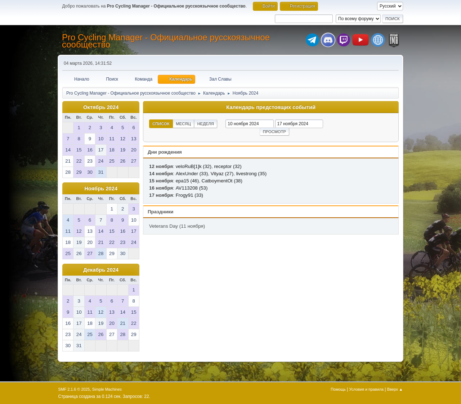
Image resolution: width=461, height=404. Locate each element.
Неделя (205, 124)
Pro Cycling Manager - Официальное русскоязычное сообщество (166, 40)
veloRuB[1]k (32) (193, 166)
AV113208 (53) (192, 188)
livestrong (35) (251, 173)
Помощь (338, 389)
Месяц (183, 124)
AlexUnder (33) (192, 173)
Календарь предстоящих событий (270, 107)
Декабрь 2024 (100, 270)
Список (161, 124)
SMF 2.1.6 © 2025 (74, 389)
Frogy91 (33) (189, 195)
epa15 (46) (187, 180)
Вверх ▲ (395, 389)
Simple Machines (107, 389)
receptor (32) (227, 166)
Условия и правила (366, 389)
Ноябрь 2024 (100, 188)
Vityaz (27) (222, 173)
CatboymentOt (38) (222, 180)
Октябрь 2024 (100, 107)
